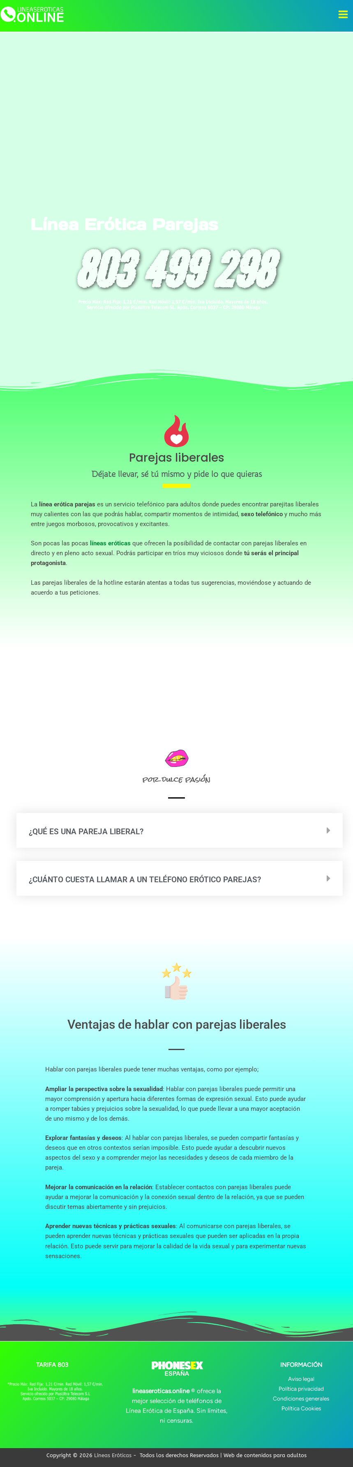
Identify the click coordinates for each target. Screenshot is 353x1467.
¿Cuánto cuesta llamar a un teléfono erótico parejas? (156, 880)
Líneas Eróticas (113, 1455)
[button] (179, 830)
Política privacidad (301, 1388)
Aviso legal (301, 1378)
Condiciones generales (301, 1398)
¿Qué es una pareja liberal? (91, 831)
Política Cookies (301, 1408)
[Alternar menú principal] (343, 14)
